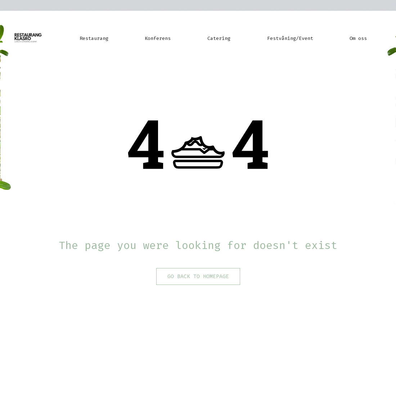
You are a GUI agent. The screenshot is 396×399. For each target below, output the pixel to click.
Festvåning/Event (290, 38)
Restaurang (94, 38)
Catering (218, 38)
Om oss (358, 38)
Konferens (158, 38)
